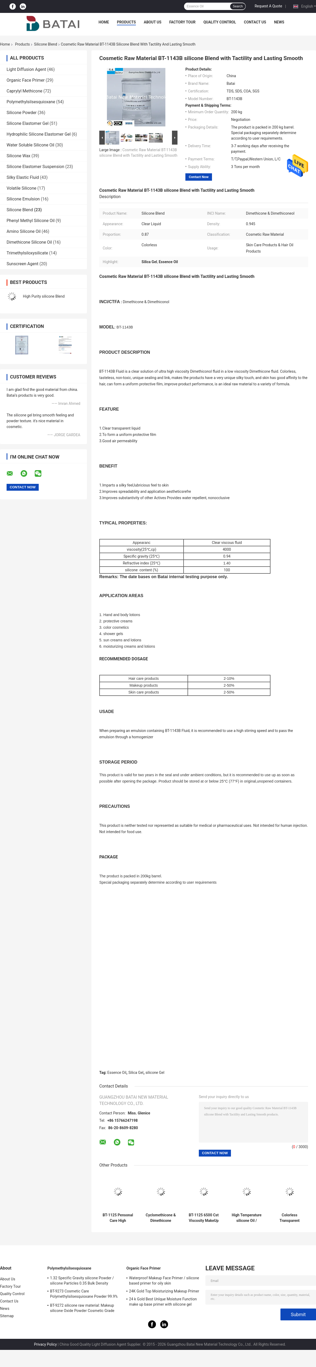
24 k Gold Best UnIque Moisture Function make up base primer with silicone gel (163, 1301)
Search (238, 6)
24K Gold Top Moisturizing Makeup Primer (164, 1291)
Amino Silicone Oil (24, 231)
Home (103, 22)
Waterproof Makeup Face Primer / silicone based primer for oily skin (164, 1280)
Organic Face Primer (26, 80)
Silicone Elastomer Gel (27, 123)
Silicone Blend (45, 44)
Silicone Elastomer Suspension (35, 166)
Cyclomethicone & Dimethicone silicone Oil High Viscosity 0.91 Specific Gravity (161, 1218)
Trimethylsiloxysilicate (27, 252)
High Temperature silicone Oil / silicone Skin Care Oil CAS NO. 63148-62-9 (246, 1218)
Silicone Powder (22, 112)
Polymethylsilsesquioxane (31, 101)
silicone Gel (154, 1072)
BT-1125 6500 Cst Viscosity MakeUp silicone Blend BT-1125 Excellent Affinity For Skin (204, 1218)
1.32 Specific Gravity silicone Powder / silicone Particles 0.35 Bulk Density (82, 1280)
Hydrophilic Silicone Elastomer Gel (39, 134)
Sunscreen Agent (22, 263)
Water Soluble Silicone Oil (30, 144)
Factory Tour (182, 22)
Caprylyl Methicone (24, 91)
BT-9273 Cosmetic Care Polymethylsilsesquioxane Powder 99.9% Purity (84, 1294)
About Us (152, 22)
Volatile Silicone (21, 188)
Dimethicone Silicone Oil (29, 242)
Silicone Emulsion (23, 198)
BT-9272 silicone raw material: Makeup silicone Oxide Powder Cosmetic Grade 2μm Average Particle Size (82, 1308)
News (279, 22)
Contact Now (199, 177)
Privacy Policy (45, 1344)
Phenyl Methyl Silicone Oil (31, 220)
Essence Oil (116, 1072)
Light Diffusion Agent (26, 69)
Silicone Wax (19, 155)
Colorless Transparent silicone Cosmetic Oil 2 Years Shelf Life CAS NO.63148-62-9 (289, 1218)
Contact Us (255, 22)
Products (126, 22)
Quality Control (219, 22)
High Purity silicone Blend (44, 296)
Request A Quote (268, 6)
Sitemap (7, 1316)
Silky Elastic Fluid (23, 177)
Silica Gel (135, 1072)
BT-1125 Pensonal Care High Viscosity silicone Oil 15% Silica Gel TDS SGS (118, 1218)
